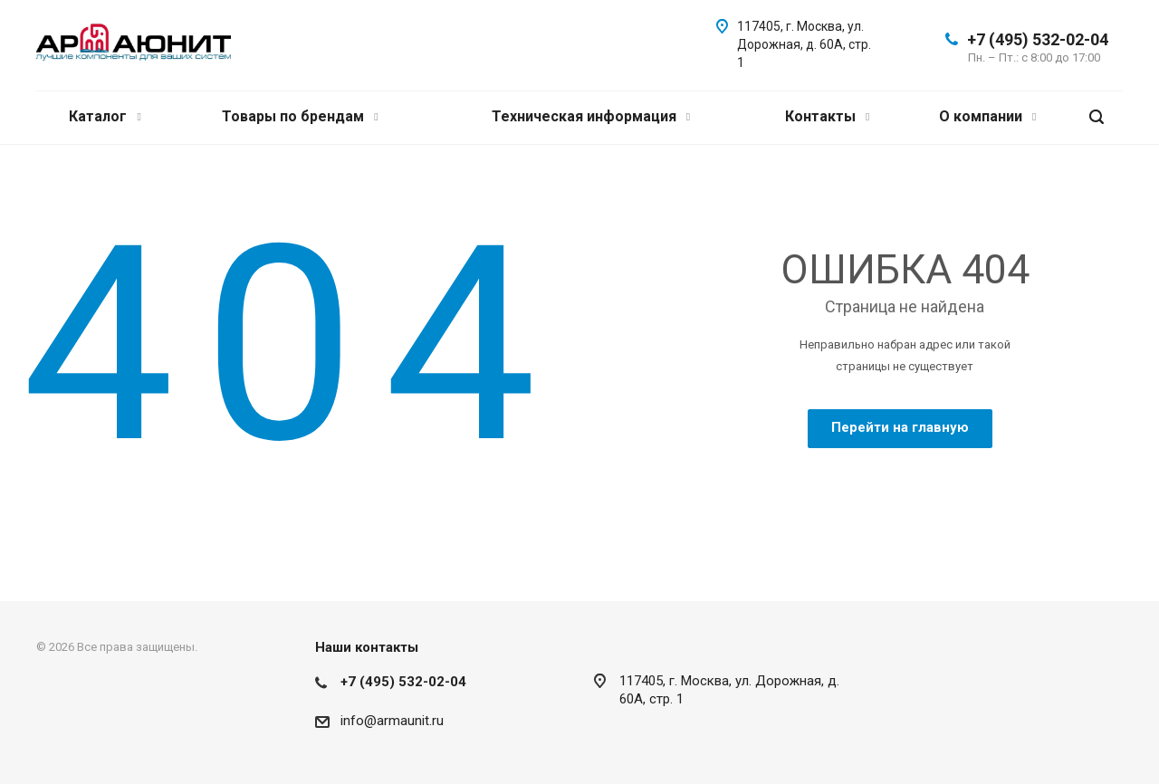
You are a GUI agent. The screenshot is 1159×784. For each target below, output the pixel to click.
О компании (987, 116)
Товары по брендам (300, 116)
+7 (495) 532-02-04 (1037, 39)
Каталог (104, 116)
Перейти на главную (900, 427)
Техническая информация (591, 116)
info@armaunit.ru (392, 720)
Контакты (827, 116)
